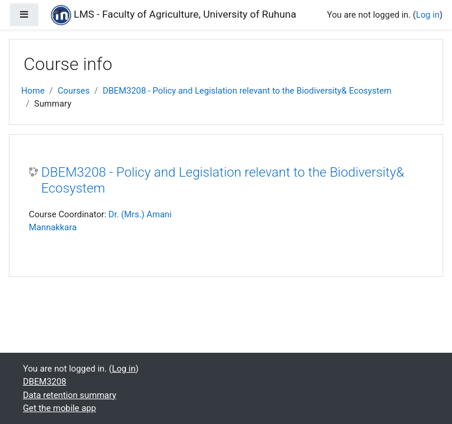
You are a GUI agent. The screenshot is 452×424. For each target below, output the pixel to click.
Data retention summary (70, 395)
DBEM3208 (45, 381)
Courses (73, 90)
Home (33, 90)
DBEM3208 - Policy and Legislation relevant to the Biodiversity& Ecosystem (246, 90)
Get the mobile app (59, 408)
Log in (428, 14)
